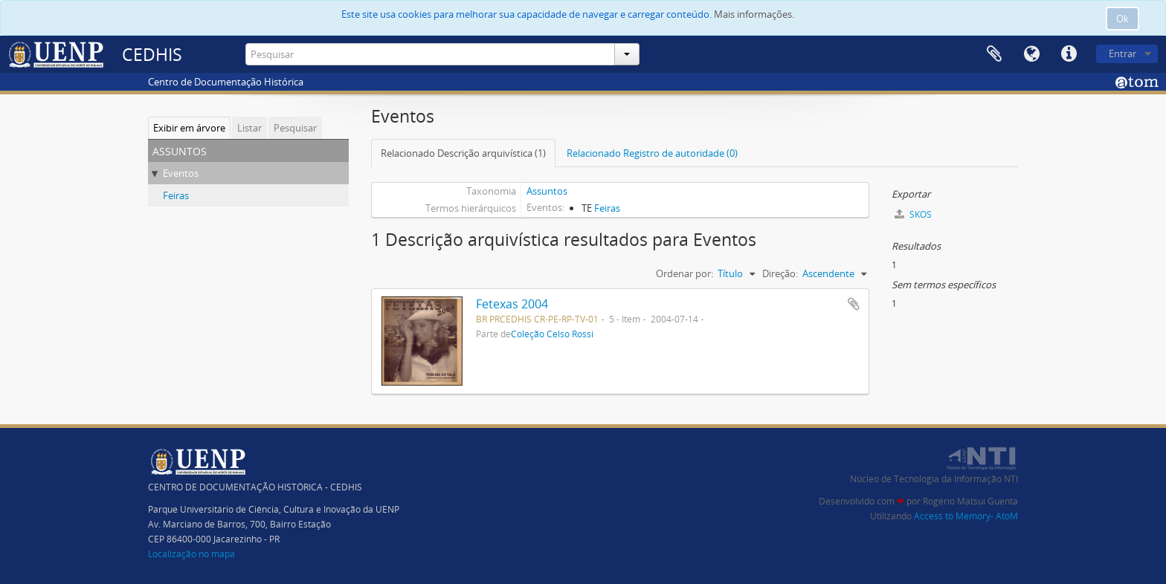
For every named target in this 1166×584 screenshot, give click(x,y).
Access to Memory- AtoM (966, 516)
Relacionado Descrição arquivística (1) (463, 153)
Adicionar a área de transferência (853, 303)
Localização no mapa (191, 554)
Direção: (780, 273)
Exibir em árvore (189, 127)
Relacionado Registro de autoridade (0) (652, 153)
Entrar (1122, 53)
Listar (249, 127)
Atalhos (1068, 54)
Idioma (1031, 54)
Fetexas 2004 (512, 304)
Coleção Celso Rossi (552, 334)
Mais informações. (754, 14)
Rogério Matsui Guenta (970, 501)
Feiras (176, 195)
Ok (1122, 18)
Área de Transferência (994, 54)
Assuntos (546, 191)
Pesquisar (295, 127)
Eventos (181, 173)
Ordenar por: (684, 273)
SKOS (913, 214)
